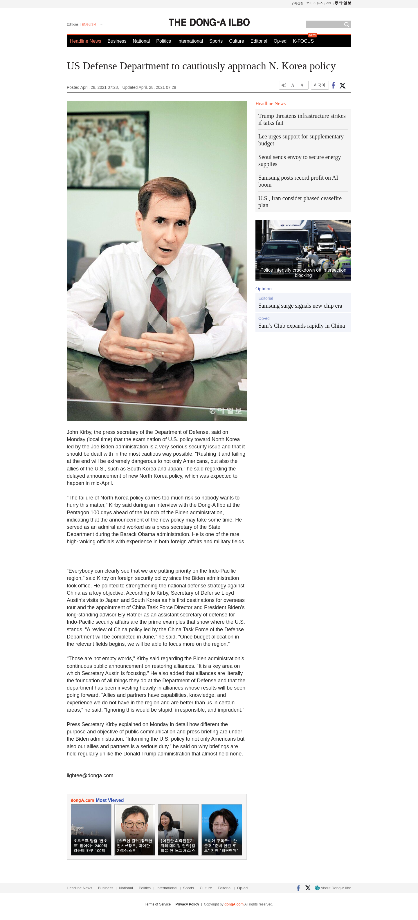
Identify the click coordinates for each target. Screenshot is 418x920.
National (141, 41)
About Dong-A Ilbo (333, 888)
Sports (216, 41)
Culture (236, 41)
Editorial (259, 41)
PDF (329, 3)
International (190, 41)
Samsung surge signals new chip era (300, 305)
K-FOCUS (303, 41)
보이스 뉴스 (314, 3)
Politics (163, 41)
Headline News (85, 41)
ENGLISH (89, 24)
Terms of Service (158, 904)
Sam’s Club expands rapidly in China (301, 325)
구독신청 (297, 3)
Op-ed (280, 41)
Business (117, 41)
